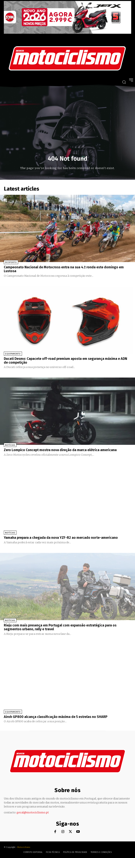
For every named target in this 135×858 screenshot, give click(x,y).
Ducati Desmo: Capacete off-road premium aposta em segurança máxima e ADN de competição (65, 361)
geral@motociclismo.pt (33, 812)
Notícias (10, 445)
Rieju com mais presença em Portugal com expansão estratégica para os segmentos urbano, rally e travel (60, 627)
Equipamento (13, 354)
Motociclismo (23, 847)
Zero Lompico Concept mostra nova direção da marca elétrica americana (60, 450)
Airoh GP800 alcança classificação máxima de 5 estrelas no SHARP (55, 717)
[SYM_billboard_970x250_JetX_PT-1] (67, 32)
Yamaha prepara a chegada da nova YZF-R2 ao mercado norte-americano (61, 538)
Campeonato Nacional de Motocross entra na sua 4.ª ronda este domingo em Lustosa (64, 269)
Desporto (11, 262)
